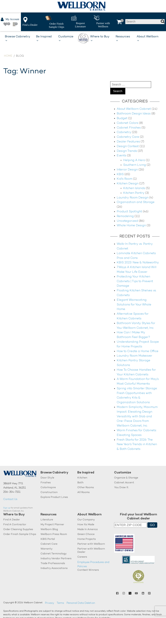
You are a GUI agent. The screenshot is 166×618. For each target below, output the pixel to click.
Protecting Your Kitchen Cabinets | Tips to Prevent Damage (135, 281)
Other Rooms (85, 487)
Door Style (47, 478)
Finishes (46, 482)
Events (121, 155)
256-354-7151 (11, 492)
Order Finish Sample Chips (19, 534)
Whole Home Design (131, 225)
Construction (49, 492)
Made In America (87, 529)
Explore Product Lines (54, 497)
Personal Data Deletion (80, 603)
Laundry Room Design (132, 197)
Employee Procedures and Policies (93, 564)
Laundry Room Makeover (134, 355)
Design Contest (128, 146)
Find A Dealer (11, 519)
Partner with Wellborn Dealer (91, 551)
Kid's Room (124, 178)
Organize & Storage (126, 478)
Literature (47, 519)
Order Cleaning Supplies (18, 529)
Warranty (47, 549)
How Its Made (85, 524)
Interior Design (127, 169)
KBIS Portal (48, 539)
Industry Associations (54, 568)
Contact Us (10, 499)
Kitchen (82, 478)
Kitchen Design (127, 183)
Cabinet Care (49, 544)
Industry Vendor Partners (56, 558)
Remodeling (125, 216)
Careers (82, 557)
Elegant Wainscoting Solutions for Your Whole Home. (134, 304)
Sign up (6, 508)
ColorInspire (48, 487)
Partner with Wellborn (91, 544)
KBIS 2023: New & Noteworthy (138, 262)
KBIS (120, 174)
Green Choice (86, 534)
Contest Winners (88, 570)
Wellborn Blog (49, 529)
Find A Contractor (14, 524)
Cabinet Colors (127, 123)
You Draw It (121, 487)
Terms (60, 603)
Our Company (86, 519)
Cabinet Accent (124, 482)
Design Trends (127, 151)
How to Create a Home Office (137, 351)
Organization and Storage (135, 202)
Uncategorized (127, 221)
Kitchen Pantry (133, 193)
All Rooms (83, 492)
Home (8, 56)
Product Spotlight (129, 211)
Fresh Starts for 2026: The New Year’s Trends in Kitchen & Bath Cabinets (137, 444)
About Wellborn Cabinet (134, 109)
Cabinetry (124, 132)
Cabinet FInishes (129, 127)
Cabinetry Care (128, 137)
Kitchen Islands (134, 188)
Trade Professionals (53, 563)
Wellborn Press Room (54, 534)
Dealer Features (128, 141)
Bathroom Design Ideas (134, 113)
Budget (122, 118)
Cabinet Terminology (54, 553)
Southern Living (134, 165)
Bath (80, 482)
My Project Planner (52, 524)
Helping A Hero (134, 160)
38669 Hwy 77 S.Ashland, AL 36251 (14, 485)
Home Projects (86, 539)
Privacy (49, 603)
